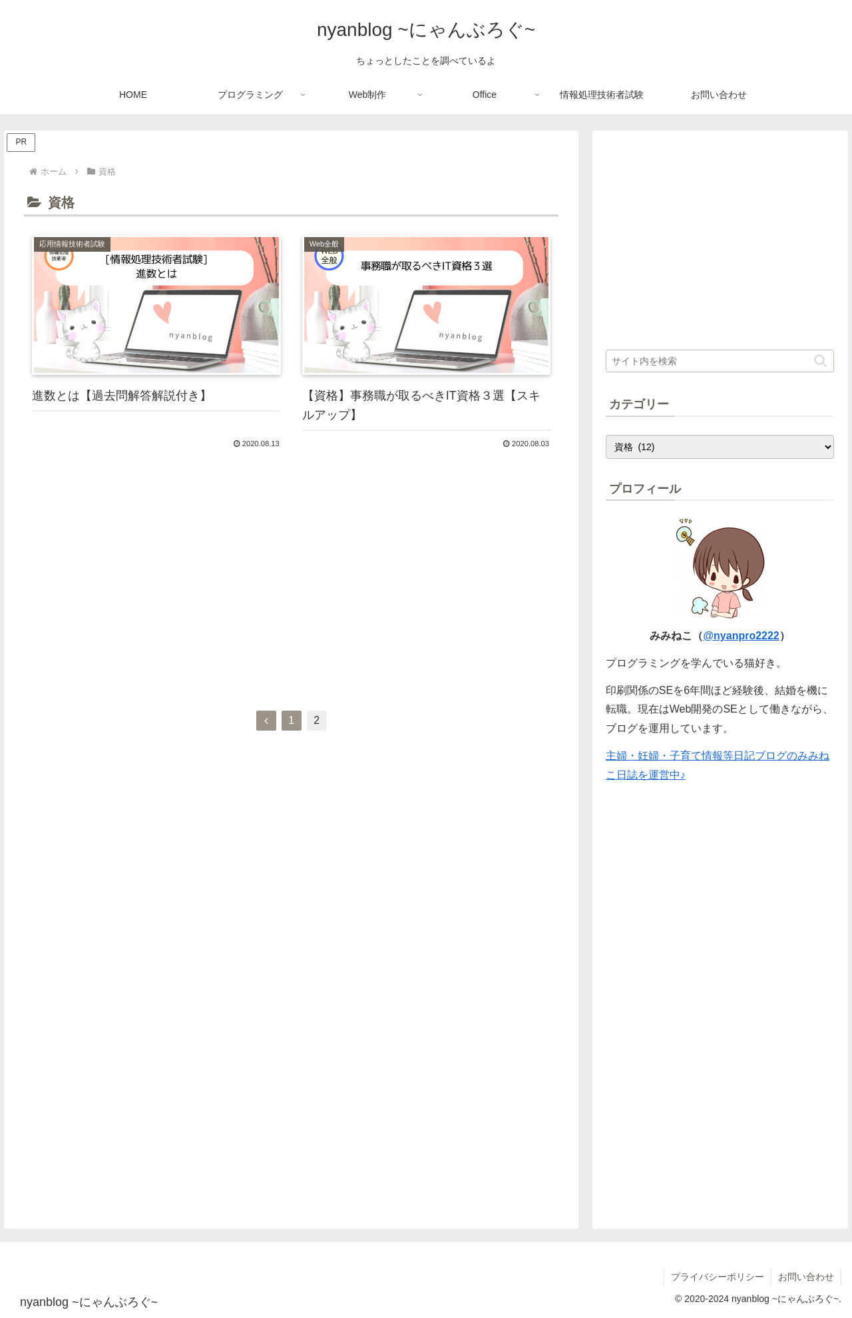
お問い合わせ (806, 1276)
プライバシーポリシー (717, 1276)
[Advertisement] (291, 582)
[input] (720, 361)
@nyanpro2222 (741, 635)
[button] (820, 360)
